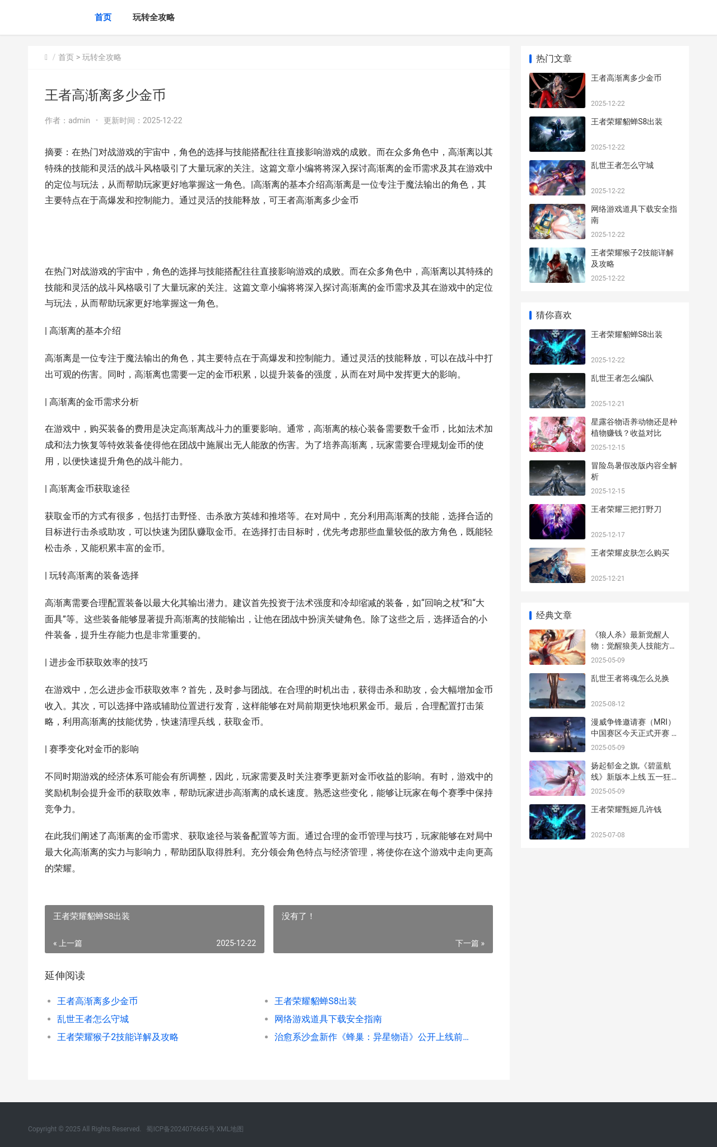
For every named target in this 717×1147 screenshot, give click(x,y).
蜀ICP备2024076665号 (180, 1129)
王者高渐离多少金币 (97, 1001)
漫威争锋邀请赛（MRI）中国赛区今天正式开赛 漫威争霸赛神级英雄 (635, 732)
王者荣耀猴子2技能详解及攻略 (118, 1037)
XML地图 (230, 1129)
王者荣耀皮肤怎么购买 (630, 552)
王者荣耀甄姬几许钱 (626, 809)
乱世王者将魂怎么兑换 (630, 678)
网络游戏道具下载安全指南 (328, 1019)
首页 (103, 17)
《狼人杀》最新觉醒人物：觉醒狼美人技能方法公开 (634, 645)
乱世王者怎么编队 (622, 378)
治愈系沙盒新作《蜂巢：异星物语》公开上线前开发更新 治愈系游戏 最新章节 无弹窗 (372, 1037)
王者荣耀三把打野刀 (626, 509)
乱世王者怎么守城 (93, 1019)
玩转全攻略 (154, 17)
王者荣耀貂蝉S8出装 (315, 1001)
